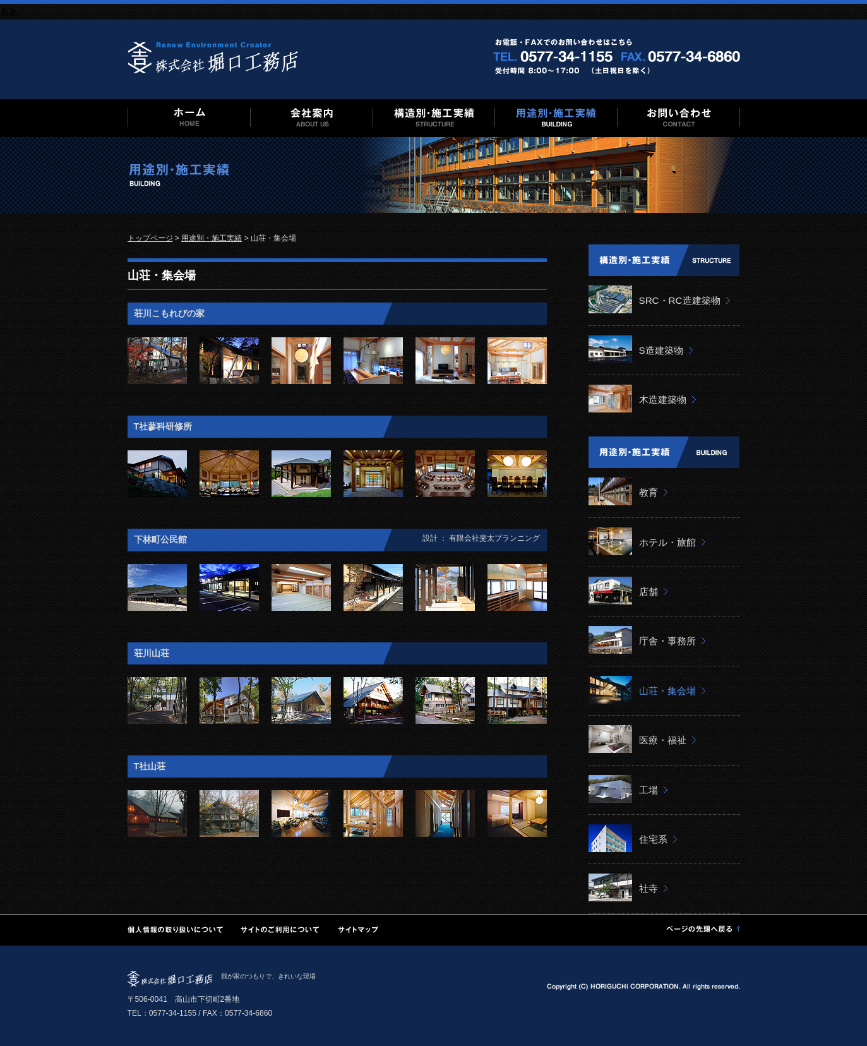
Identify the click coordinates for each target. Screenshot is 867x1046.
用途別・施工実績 (211, 238)
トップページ (150, 238)
